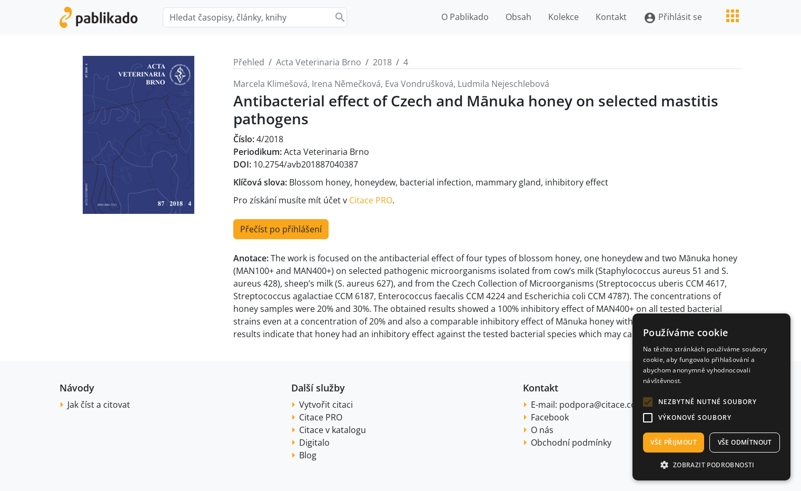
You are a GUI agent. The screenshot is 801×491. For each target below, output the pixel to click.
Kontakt (611, 17)
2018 (382, 62)
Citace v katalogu (332, 430)
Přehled (248, 62)
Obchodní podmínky (571, 442)
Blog (308, 455)
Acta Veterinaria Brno (318, 62)
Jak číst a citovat (98, 404)
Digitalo (314, 442)
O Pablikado (465, 17)
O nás (542, 430)
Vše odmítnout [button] (745, 442)
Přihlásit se (673, 17)
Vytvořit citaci (326, 404)
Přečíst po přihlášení (281, 229)
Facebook (550, 417)
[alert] (711, 396)
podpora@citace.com (601, 404)
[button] (647, 402)
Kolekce (563, 17)
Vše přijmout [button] (673, 442)
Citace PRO (370, 200)
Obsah (518, 17)
